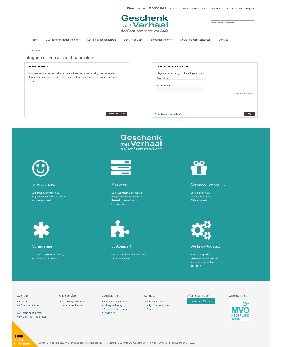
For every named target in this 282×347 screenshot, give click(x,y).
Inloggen (249, 8)
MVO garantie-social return (33, 317)
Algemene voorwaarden (116, 301)
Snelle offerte (201, 301)
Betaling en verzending (116, 309)
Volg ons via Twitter (157, 301)
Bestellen (237, 8)
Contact (186, 8)
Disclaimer (109, 313)
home (34, 50)
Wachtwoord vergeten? (168, 113)
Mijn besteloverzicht (218, 8)
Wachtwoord (163, 86)
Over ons (174, 8)
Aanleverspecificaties (72, 305)
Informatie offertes (29, 305)
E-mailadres (162, 78)
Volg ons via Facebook (158, 305)
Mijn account (198, 8)
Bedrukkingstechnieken (73, 301)
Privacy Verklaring (113, 305)
